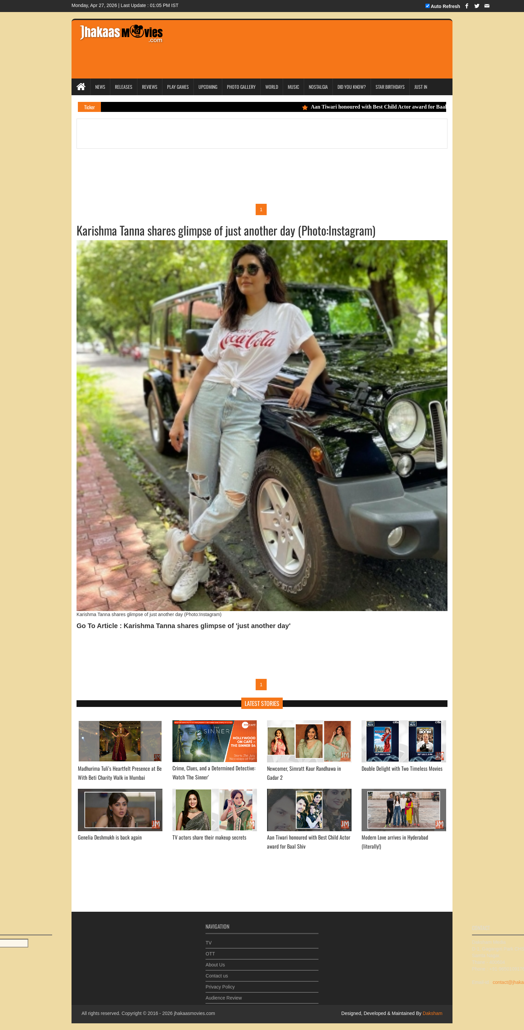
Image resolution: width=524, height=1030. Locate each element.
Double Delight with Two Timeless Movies (402, 768)
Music (293, 86)
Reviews (149, 86)
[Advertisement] (296, 40)
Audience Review (224, 995)
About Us (215, 962)
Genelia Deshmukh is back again (110, 837)
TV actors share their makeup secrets (209, 837)
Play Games (178, 86)
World (271, 86)
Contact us (217, 973)
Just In (420, 86)
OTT (210, 951)
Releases (123, 86)
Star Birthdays (390, 86)
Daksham (431, 1013)
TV (209, 940)
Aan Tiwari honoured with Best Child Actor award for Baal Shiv (383, 107)
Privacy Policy (220, 984)
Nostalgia (318, 86)
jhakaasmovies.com (194, 1013)
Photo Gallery (241, 86)
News (100, 86)
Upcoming (208, 86)
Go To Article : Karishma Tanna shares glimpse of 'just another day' (183, 625)
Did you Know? (352, 86)
